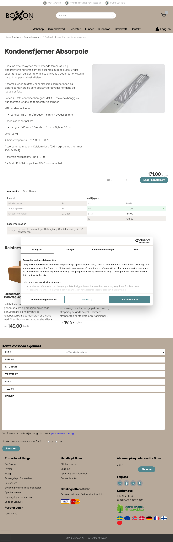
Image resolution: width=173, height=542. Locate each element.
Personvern (11, 483)
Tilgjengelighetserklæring (18, 497)
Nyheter (9, 468)
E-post (8, 381)
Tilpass (86, 299)
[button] (163, 15)
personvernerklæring (62, 433)
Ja (50, 442)
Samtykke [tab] (37, 249)
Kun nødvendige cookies (44, 299)
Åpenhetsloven (13, 492)
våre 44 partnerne (38, 264)
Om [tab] (136, 249)
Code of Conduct (13, 501)
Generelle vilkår (69, 478)
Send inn (11, 448)
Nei (58, 442)
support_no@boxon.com (130, 499)
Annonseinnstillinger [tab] (103, 249)
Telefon (9, 389)
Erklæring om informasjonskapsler (23, 487)
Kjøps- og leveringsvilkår (74, 473)
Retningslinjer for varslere (18, 478)
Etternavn (11, 367)
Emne (8, 352)
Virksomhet (11, 374)
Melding (9, 396)
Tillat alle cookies (129, 299)
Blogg (8, 473)
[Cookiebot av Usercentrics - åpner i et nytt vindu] (137, 241)
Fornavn (10, 359)
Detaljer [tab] (70, 249)
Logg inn (65, 468)
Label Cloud (11, 513)
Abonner (146, 469)
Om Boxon (10, 464)
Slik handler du (68, 464)
